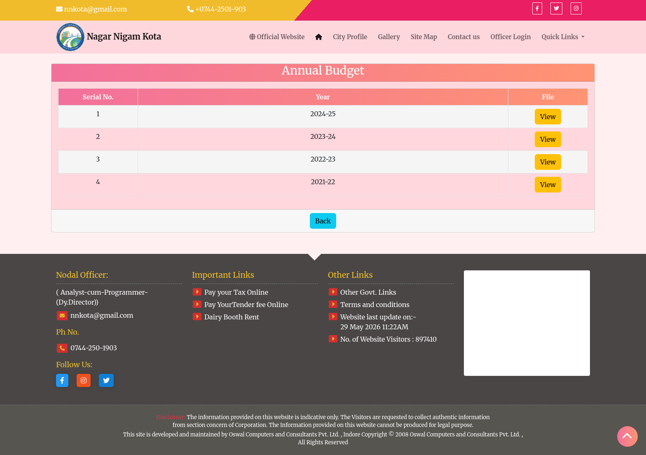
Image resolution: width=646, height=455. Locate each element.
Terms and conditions (375, 304)
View (548, 117)
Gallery (389, 37)
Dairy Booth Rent (231, 317)
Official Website (277, 37)
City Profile (350, 37)
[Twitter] (106, 380)
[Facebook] (537, 8)
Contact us (464, 37)
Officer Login (511, 37)
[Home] (319, 37)
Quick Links (561, 37)
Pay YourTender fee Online (246, 304)
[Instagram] (84, 380)
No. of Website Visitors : (388, 339)
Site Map (424, 37)
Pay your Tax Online (236, 292)
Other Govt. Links (368, 292)
